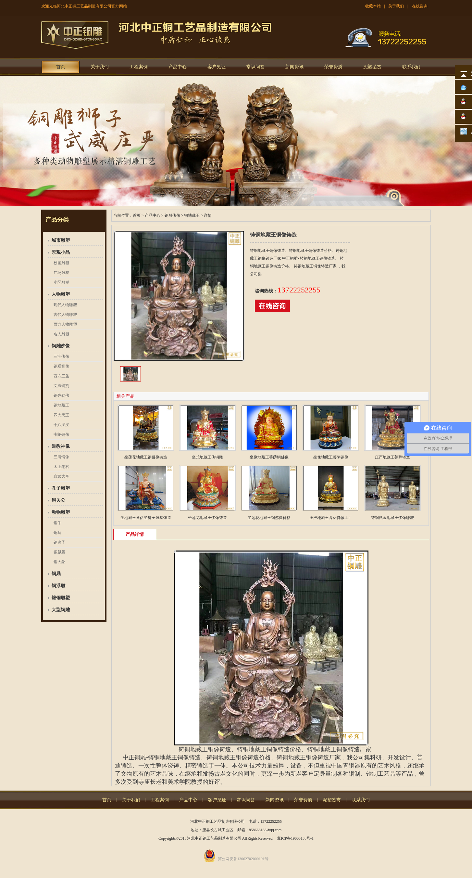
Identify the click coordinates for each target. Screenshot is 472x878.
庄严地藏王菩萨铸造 (392, 457)
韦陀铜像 (61, 434)
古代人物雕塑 (65, 314)
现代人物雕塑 (65, 305)
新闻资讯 (294, 66)
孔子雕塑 (61, 488)
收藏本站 (373, 6)
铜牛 (57, 523)
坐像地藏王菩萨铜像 (330, 457)
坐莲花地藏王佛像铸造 (207, 517)
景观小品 (61, 252)
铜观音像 (61, 366)
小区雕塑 (61, 282)
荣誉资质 (333, 66)
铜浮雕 (58, 585)
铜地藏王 (61, 405)
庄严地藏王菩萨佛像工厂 (330, 517)
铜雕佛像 (61, 345)
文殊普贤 (61, 385)
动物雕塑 (61, 512)
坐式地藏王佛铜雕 (207, 457)
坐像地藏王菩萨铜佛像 (269, 457)
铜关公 (58, 500)
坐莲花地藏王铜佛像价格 (269, 517)
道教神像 (61, 446)
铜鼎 (56, 573)
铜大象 (59, 562)
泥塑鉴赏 (372, 66)
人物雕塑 (61, 294)
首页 (60, 66)
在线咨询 (420, 6)
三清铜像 (61, 457)
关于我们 (396, 6)
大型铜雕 (61, 609)
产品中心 (177, 66)
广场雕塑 (61, 272)
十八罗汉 (61, 424)
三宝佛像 (61, 356)
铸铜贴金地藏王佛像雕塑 (392, 517)
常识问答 (255, 66)
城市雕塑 (61, 240)
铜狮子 (59, 542)
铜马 (57, 532)
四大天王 (61, 415)
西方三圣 (61, 376)
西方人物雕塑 (65, 324)
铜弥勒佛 (61, 395)
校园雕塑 (61, 263)
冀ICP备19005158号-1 (295, 838)
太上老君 (61, 466)
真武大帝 (61, 476)
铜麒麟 (59, 552)
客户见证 (216, 66)
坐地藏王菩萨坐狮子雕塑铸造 (145, 517)
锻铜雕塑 (61, 597)
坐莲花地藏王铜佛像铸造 (145, 457)
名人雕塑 (61, 334)
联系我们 (411, 66)
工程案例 (139, 66)
